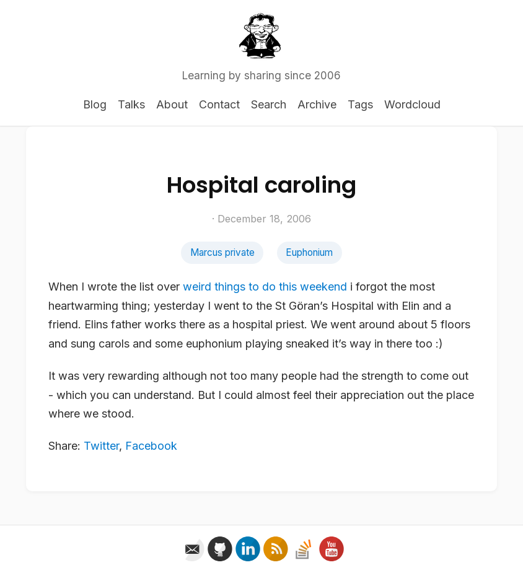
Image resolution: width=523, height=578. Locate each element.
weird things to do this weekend (265, 286)
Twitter (101, 445)
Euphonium (309, 252)
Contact (219, 104)
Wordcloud (412, 104)
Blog (95, 104)
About (172, 104)
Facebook (151, 445)
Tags (360, 104)
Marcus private (222, 252)
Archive (316, 104)
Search (268, 104)
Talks (131, 104)
